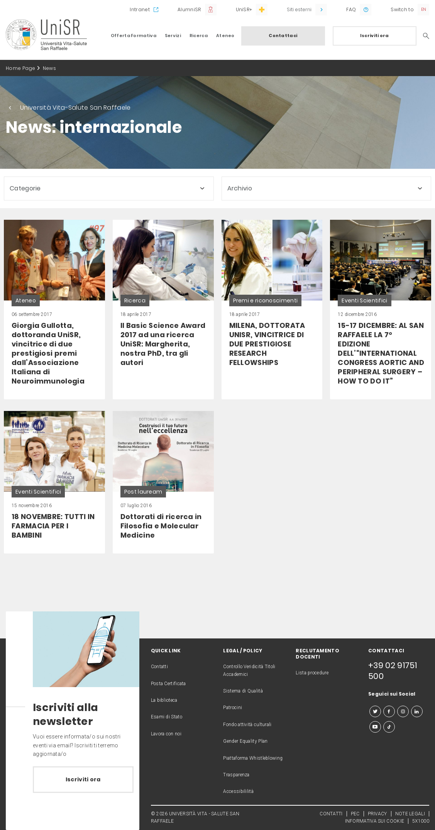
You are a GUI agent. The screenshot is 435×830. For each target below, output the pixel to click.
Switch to (402, 9)
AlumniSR (189, 9)
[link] (54, 309)
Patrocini (232, 707)
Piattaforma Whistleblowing (253, 758)
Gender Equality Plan (245, 741)
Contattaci (283, 35)
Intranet (139, 9)
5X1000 (420, 821)
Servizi (173, 35)
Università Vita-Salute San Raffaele (75, 107)
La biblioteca (164, 700)
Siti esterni (299, 9)
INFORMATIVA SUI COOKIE (375, 821)
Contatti (159, 666)
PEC (355, 813)
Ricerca (199, 35)
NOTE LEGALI (410, 813)
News (49, 68)
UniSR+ (244, 9)
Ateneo (225, 35)
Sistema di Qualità (242, 691)
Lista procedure (312, 673)
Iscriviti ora (374, 35)
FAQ (351, 9)
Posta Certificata (168, 683)
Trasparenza (236, 774)
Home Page (21, 68)
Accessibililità (238, 791)
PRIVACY (377, 813)
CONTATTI (331, 813)
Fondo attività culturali (247, 724)
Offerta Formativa (133, 35)
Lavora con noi (166, 734)
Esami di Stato (166, 717)
